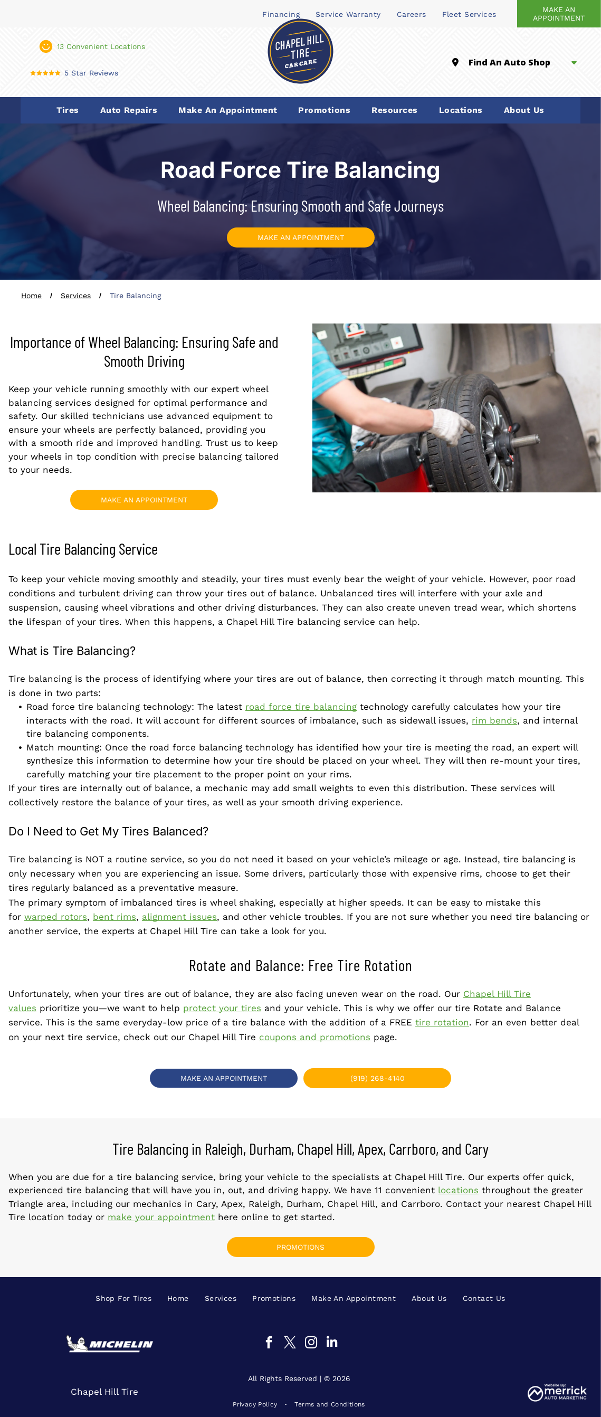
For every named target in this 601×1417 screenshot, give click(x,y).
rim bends (494, 720)
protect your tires (222, 1008)
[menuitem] (348, 13)
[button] (67, 110)
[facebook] (269, 1343)
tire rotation (442, 1022)
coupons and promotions (314, 1037)
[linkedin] (332, 1343)
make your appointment (161, 1217)
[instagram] (311, 1343)
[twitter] (290, 1343)
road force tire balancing (301, 706)
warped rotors (55, 916)
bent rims (114, 916)
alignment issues (179, 916)
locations (458, 1190)
